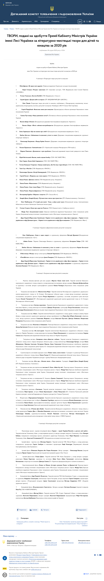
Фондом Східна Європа (24, 555)
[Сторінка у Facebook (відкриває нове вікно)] (84, 21)
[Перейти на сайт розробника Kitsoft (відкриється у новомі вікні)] (86, 574)
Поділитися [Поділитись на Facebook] (22, 510)
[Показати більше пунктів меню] (64, 21)
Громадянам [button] (45, 21)
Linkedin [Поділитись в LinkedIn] (34, 510)
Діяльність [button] (15, 21)
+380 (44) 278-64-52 (67, 543)
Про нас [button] (6, 21)
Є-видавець (55, 21)
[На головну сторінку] (52, 12)
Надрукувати (82, 510)
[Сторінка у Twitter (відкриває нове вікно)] (87, 21)
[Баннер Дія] (80, 22)
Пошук (98, 21)
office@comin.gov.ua (84, 543)
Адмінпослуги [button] (26, 21)
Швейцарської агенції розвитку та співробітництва (24, 563)
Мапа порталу (8, 536)
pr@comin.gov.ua (36, 569)
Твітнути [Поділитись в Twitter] (46, 510)
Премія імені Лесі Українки (52, 54)
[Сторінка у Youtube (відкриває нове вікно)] (90, 21)
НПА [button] (36, 21)
